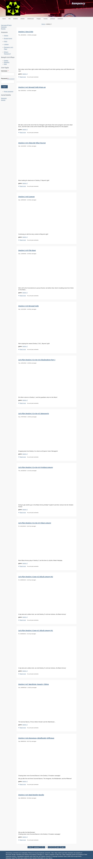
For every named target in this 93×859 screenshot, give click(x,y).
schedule (60, 18)
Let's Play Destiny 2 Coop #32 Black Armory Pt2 (35, 577)
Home (43, 24)
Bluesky (3, 29)
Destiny (6, 60)
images (39, 18)
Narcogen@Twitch (6, 25)
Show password (10, 78)
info (10, 18)
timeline (15, 18)
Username (5, 71)
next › (58, 847)
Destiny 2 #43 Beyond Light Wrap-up (32, 87)
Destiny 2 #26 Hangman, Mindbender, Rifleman (36, 738)
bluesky (3, 100)
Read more (23, 77)
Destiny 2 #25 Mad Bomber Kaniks (31, 795)
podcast (52, 18)
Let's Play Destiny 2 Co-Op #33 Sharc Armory (34, 523)
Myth (5, 64)
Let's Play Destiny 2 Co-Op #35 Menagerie (33, 413)
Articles (6, 35)
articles (22, 18)
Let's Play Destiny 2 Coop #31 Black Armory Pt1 (35, 630)
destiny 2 (25, 74)
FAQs (5, 41)
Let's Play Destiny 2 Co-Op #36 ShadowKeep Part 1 (36, 360)
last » (63, 847)
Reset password (8, 91)
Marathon (6, 62)
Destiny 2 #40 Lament (26, 197)
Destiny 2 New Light (25, 32)
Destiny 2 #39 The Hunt (27, 250)
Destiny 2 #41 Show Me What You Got (32, 143)
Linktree (6, 44)
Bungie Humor (8, 38)
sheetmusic (30, 18)
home (4, 18)
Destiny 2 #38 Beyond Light (28, 306)
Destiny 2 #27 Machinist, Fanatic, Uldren (33, 684)
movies (46, 18)
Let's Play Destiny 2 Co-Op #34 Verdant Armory (35, 467)
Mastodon (4, 27)
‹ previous (36, 847)
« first (30, 847)
